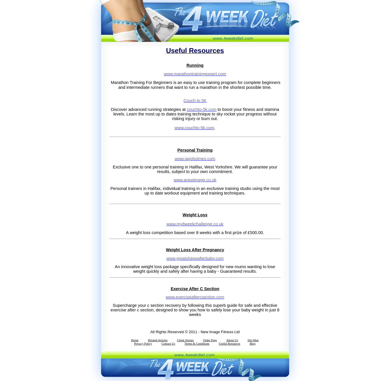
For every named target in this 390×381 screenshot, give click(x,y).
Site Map (253, 340)
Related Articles (157, 340)
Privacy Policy (143, 343)
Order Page (210, 340)
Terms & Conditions (197, 343)
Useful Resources (229, 343)
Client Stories (185, 340)
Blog (253, 343)
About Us (232, 340)
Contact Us (168, 343)
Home (134, 340)
